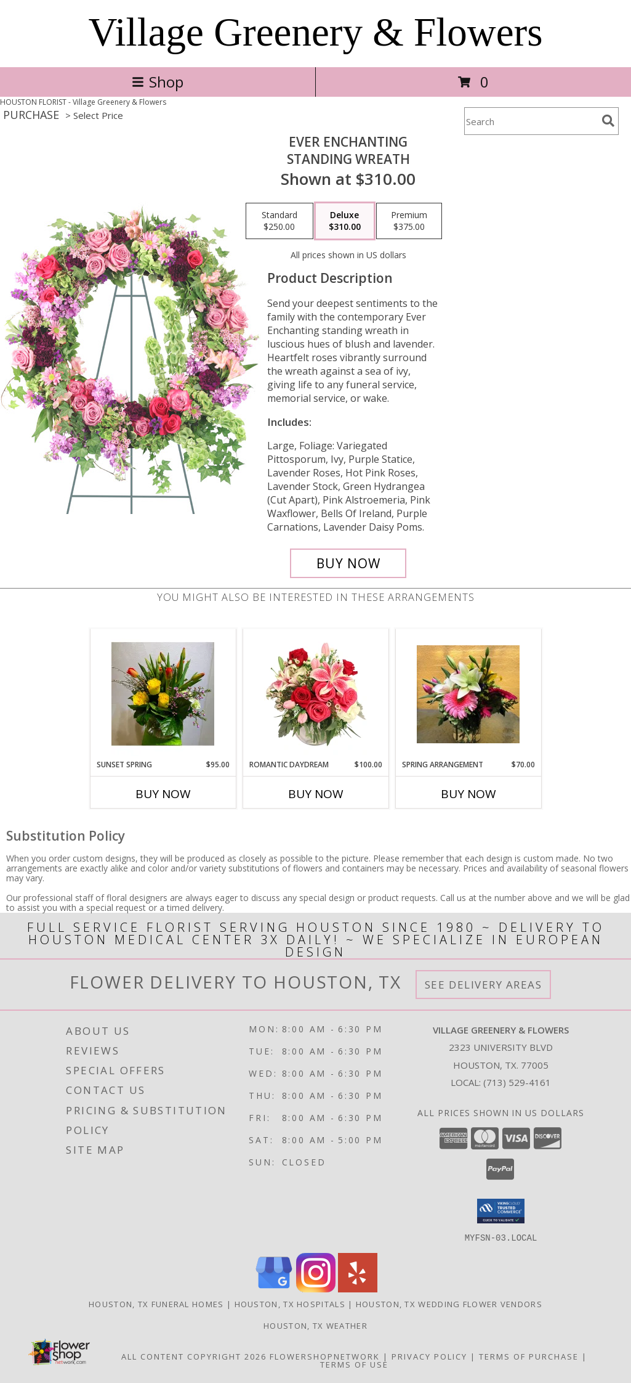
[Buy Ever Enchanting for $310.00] (348, 563)
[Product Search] (531, 121)
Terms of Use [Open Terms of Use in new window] (354, 1363)
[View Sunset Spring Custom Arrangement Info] (162, 694)
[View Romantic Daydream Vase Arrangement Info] (315, 694)
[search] (608, 121)
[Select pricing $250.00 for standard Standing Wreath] (279, 221)
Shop (157, 81)
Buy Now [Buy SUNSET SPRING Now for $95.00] (163, 794)
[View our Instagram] (316, 1288)
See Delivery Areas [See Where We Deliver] (483, 984)
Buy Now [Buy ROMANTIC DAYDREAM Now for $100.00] (316, 794)
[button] (500, 1211)
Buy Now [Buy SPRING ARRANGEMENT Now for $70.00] (468, 794)
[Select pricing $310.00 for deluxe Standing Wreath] (345, 221)
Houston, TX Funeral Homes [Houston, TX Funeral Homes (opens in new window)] (156, 1303)
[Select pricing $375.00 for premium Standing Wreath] (409, 221)
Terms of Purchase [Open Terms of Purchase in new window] (529, 1355)
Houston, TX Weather (315, 1325)
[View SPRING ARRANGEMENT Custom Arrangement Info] (468, 694)
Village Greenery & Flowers (316, 32)
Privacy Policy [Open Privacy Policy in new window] (429, 1355)
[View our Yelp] (357, 1288)
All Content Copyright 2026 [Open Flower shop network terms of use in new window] (194, 1355)
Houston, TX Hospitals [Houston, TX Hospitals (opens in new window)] (290, 1303)
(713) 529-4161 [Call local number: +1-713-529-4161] (517, 1082)
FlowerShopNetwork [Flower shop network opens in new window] (325, 1355)
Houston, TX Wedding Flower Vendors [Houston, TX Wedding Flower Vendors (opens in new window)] (449, 1303)
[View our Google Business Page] (274, 1288)
